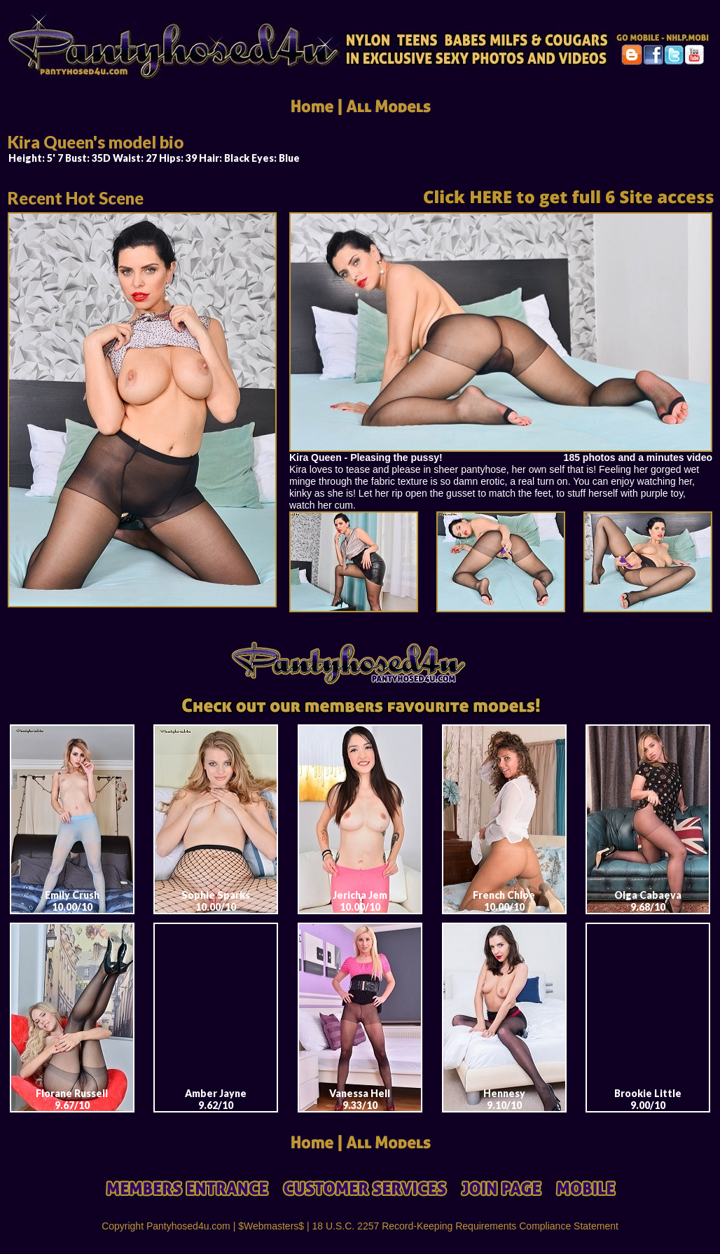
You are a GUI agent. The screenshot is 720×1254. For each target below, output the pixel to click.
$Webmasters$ (271, 1226)
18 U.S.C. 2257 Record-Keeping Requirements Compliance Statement (465, 1226)
